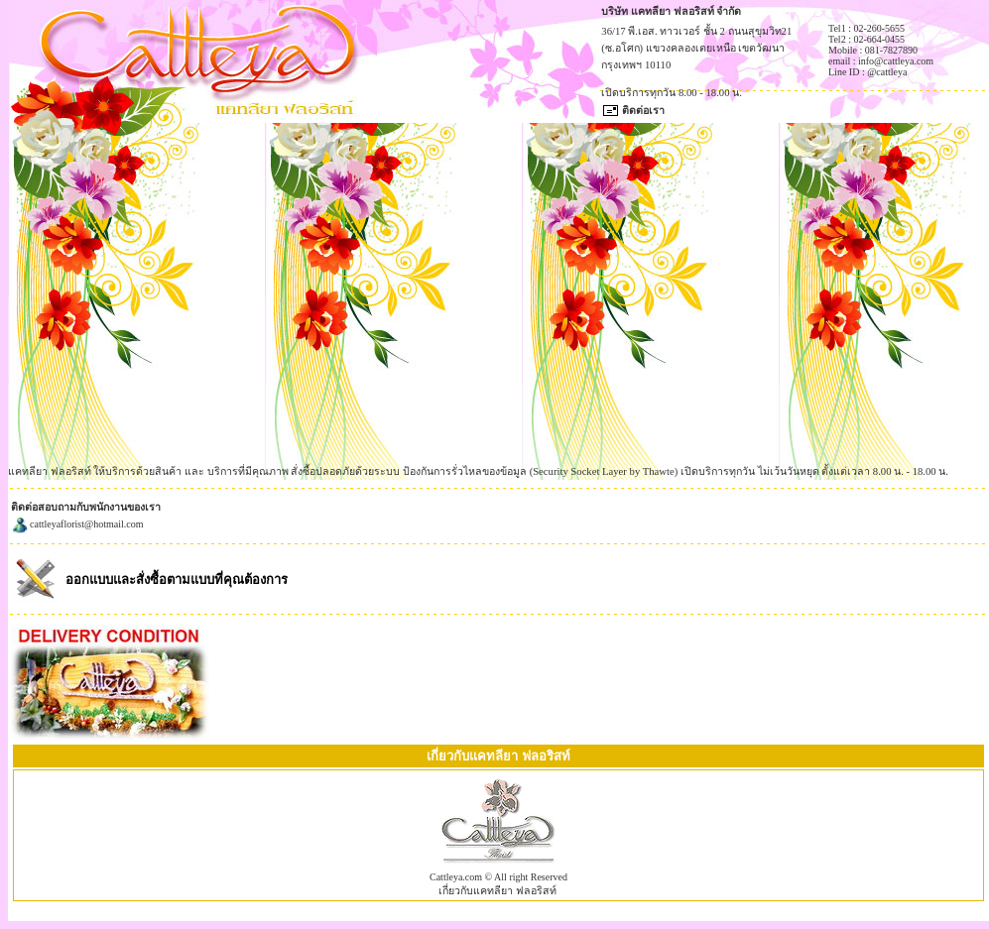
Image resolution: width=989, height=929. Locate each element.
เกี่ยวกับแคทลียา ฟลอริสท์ (497, 890)
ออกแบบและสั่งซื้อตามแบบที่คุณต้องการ (176, 579)
